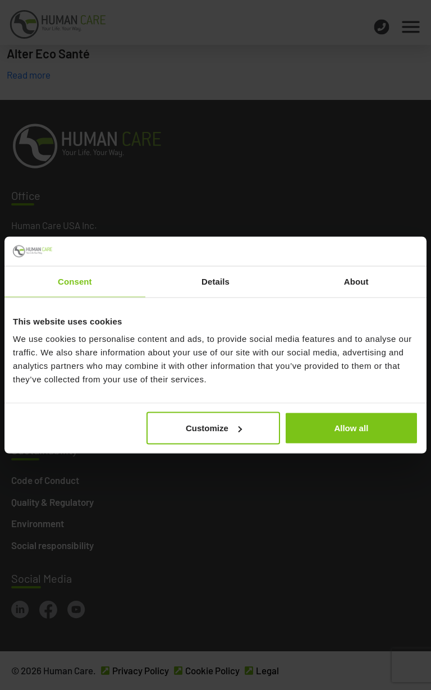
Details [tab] (215, 281)
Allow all (351, 428)
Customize (214, 428)
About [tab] (356, 281)
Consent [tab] (75, 281)
